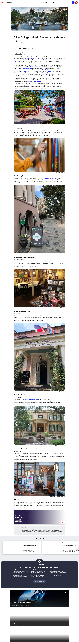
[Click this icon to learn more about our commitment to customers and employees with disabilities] (3, 626)
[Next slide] (77, 547)
